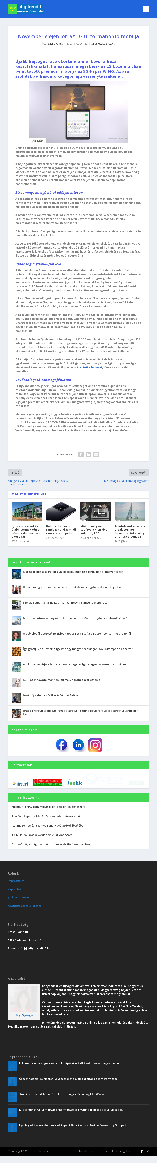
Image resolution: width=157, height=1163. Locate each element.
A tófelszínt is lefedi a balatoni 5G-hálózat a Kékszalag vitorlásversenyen (130, 531)
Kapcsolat (14, 896)
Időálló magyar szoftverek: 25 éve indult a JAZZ (94, 529)
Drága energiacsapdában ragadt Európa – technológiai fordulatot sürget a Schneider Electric (80, 712)
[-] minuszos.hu (27, 805)
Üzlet (111, 43)
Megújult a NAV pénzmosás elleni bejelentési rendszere (48, 814)
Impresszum (16, 888)
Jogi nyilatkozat (18, 905)
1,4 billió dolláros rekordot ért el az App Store (42, 842)
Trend (82, 1159)
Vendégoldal (123, 1159)
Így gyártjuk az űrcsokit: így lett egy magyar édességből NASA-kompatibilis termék (78, 649)
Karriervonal (105, 1159)
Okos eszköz (99, 43)
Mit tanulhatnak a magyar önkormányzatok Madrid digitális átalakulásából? (75, 618)
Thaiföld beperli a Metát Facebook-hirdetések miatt (47, 823)
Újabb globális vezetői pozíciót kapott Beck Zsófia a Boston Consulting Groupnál (77, 633)
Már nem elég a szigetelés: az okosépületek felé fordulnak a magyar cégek (73, 571)
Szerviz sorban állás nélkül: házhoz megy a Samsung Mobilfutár (66, 602)
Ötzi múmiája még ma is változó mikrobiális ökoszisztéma (51, 851)
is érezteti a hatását (88, 367)
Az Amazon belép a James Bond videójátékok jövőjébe (47, 833)
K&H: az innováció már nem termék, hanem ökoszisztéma (61, 680)
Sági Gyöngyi (55, 43)
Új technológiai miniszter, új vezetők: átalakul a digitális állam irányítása (72, 587)
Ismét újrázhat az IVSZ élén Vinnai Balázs (50, 695)
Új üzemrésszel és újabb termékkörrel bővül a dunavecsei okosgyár (26, 531)
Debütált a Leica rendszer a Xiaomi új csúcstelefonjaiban (61, 529)
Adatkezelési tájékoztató (25, 913)
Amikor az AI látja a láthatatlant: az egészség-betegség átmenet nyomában (74, 664)
